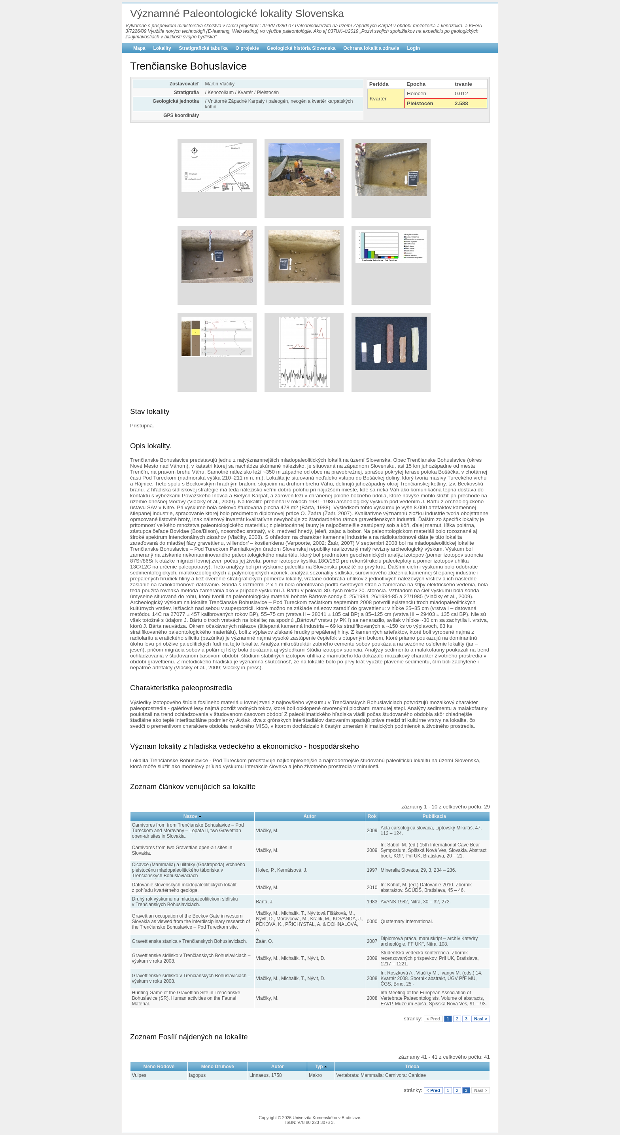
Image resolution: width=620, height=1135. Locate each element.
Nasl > (480, 1018)
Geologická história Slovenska (301, 48)
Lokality (162, 48)
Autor (309, 816)
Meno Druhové (217, 1066)
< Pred (433, 1018)
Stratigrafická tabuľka (203, 48)
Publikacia (434, 816)
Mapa (139, 48)
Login (413, 48)
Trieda (412, 1066)
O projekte (247, 48)
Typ (319, 1066)
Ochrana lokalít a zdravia (371, 48)
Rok (372, 816)
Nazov (190, 816)
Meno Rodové (159, 1066)
